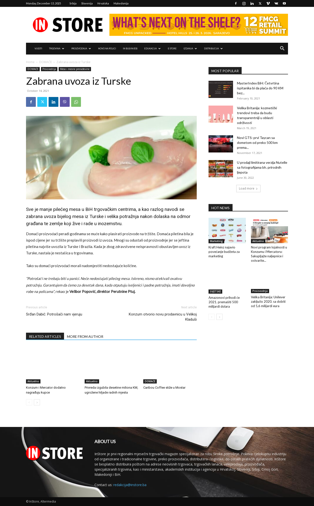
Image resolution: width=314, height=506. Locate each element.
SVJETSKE (215, 291)
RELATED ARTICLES (45, 336)
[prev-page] (29, 402)
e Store (172, 48)
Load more (248, 188)
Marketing (216, 241)
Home (30, 62)
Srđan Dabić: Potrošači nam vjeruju (54, 314)
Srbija (73, 3)
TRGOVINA (56, 48)
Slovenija (87, 3)
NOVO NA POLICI (107, 48)
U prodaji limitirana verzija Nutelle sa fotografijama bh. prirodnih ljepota (262, 167)
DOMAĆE (45, 62)
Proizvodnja (49, 69)
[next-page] (37, 402)
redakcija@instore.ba (129, 484)
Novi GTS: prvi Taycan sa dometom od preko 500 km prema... (257, 143)
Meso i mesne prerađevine (75, 69)
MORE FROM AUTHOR (85, 336)
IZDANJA (190, 48)
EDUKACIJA (152, 48)
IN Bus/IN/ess (130, 48)
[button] (282, 49)
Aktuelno (33, 381)
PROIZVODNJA (81, 48)
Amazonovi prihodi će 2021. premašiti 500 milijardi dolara (224, 302)
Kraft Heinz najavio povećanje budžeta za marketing (224, 251)
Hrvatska (103, 3)
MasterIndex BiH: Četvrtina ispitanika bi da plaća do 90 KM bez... (260, 88)
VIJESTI (38, 48)
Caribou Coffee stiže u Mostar (164, 387)
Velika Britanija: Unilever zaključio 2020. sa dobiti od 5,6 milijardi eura (268, 302)
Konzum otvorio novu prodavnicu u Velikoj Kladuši (163, 317)
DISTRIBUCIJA (213, 48)
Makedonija (121, 3)
